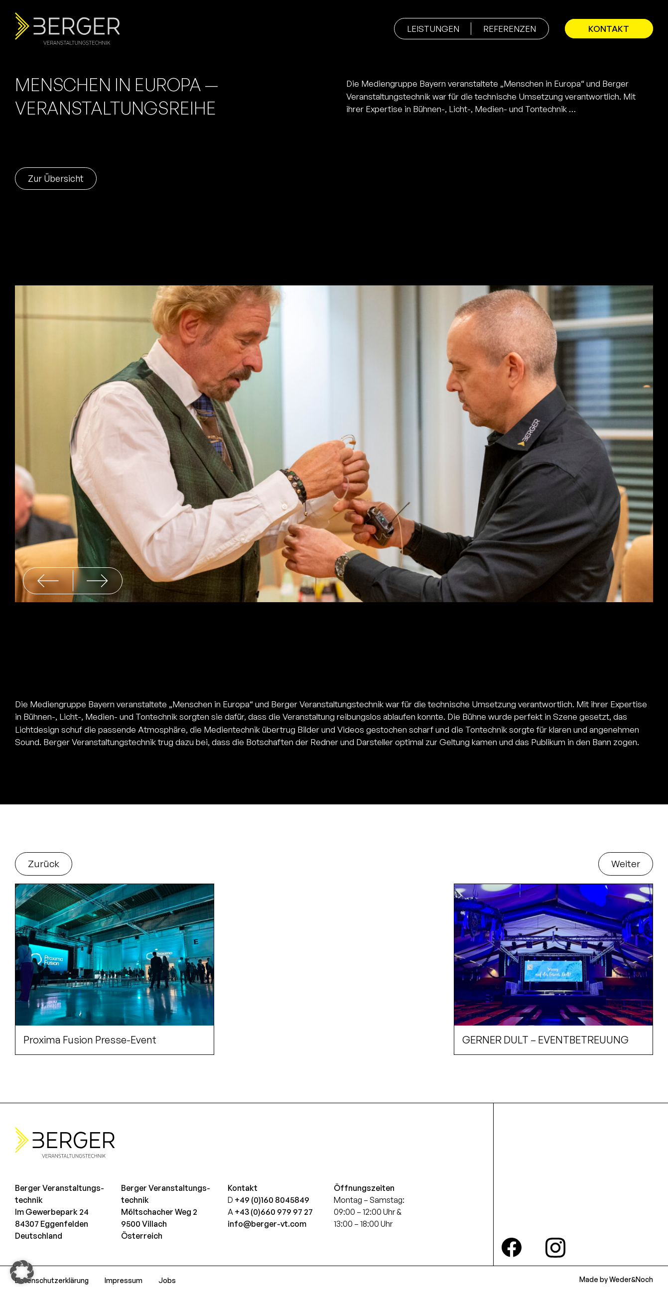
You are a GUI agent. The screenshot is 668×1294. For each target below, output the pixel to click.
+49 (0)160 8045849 (272, 1200)
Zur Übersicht (56, 178)
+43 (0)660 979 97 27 (274, 1212)
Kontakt (607, 28)
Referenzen (506, 28)
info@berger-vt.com (267, 1224)
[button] (97, 580)
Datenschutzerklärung (52, 1280)
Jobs (167, 1280)
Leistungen (429, 28)
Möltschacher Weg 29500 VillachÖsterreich (159, 1224)
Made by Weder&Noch (616, 1279)
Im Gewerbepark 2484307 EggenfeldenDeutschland (52, 1224)
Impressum (123, 1280)
